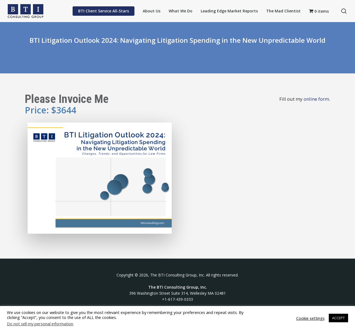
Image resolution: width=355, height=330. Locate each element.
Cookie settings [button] (310, 318)
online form (316, 99)
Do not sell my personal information (40, 323)
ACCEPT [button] (338, 317)
